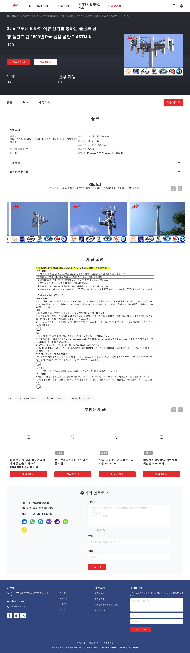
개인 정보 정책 (109, 643)
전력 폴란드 (99, 599)
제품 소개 (16, 16)
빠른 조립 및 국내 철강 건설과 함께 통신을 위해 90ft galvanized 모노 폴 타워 (27, 463)
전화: (91, 551)
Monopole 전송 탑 (54, 398)
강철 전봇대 (99, 593)
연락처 (62, 610)
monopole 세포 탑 (28, 398)
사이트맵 (78, 643)
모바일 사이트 (92, 643)
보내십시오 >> (140, 629)
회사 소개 (63, 593)
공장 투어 (63, 598)
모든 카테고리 (100, 610)
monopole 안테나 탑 (81, 398)
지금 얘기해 (18, 62)
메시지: (92, 501)
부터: (91, 536)
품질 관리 (63, 604)
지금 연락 (97, 567)
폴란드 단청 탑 (29, 16)
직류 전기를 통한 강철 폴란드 (106, 605)
